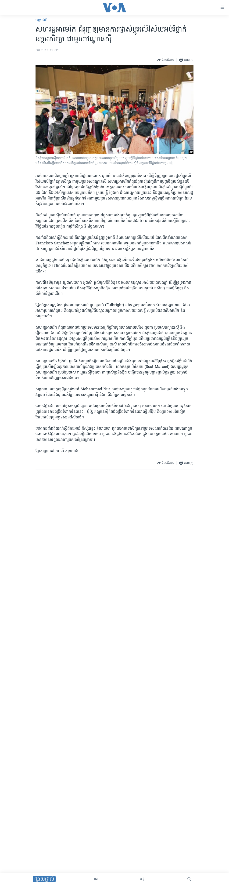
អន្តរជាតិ (41, 20)
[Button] (165, 60)
